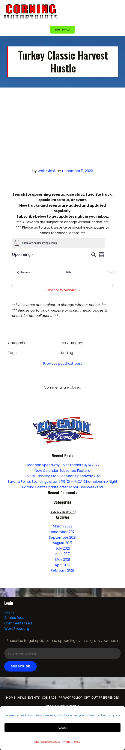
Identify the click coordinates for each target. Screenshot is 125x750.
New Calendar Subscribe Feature (62, 470)
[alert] (58, 243)
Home (10, 697)
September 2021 (62, 537)
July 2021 (62, 548)
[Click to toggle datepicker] (23, 255)
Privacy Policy (71, 742)
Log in (9, 612)
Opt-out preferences (47, 742)
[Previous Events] (23, 272)
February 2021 (62, 570)
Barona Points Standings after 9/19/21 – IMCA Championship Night (62, 481)
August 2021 (62, 542)
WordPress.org (16, 628)
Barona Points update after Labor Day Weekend (62, 487)
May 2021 (62, 559)
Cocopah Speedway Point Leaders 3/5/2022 (62, 465)
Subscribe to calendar (60, 290)
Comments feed (18, 623)
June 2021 (62, 553)
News (21, 697)
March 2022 (62, 526)
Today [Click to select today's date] (67, 271)
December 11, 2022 (77, 170)
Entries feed (14, 617)
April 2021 (62, 564)
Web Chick (47, 170)
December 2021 (62, 531)
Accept (63, 727)
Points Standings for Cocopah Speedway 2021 (62, 475)
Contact (49, 697)
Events (34, 697)
